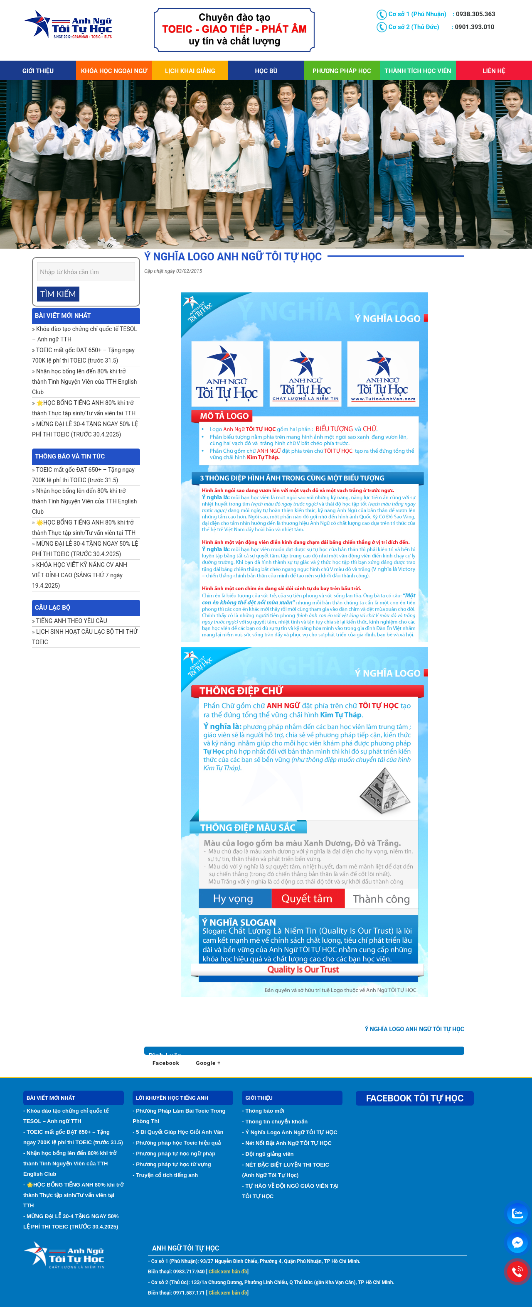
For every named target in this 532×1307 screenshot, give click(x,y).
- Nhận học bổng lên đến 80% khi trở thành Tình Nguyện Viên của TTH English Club (69, 1163)
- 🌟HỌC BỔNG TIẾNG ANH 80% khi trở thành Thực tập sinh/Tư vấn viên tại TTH (73, 1195)
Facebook (166, 1063)
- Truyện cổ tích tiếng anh (165, 1175)
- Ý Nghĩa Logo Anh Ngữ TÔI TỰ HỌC (289, 1132)
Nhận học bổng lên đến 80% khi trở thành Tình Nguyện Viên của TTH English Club (84, 381)
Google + (208, 1063)
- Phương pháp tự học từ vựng (172, 1164)
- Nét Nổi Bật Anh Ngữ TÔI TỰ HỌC (286, 1143)
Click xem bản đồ (227, 1272)
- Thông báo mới (263, 1111)
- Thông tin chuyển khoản (275, 1121)
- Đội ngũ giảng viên (267, 1154)
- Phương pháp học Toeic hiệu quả (177, 1143)
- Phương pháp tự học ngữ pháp (174, 1153)
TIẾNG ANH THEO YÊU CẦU (71, 621)
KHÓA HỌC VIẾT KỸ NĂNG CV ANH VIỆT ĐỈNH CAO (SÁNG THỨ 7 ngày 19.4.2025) (79, 575)
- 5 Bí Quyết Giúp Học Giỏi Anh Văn (178, 1132)
